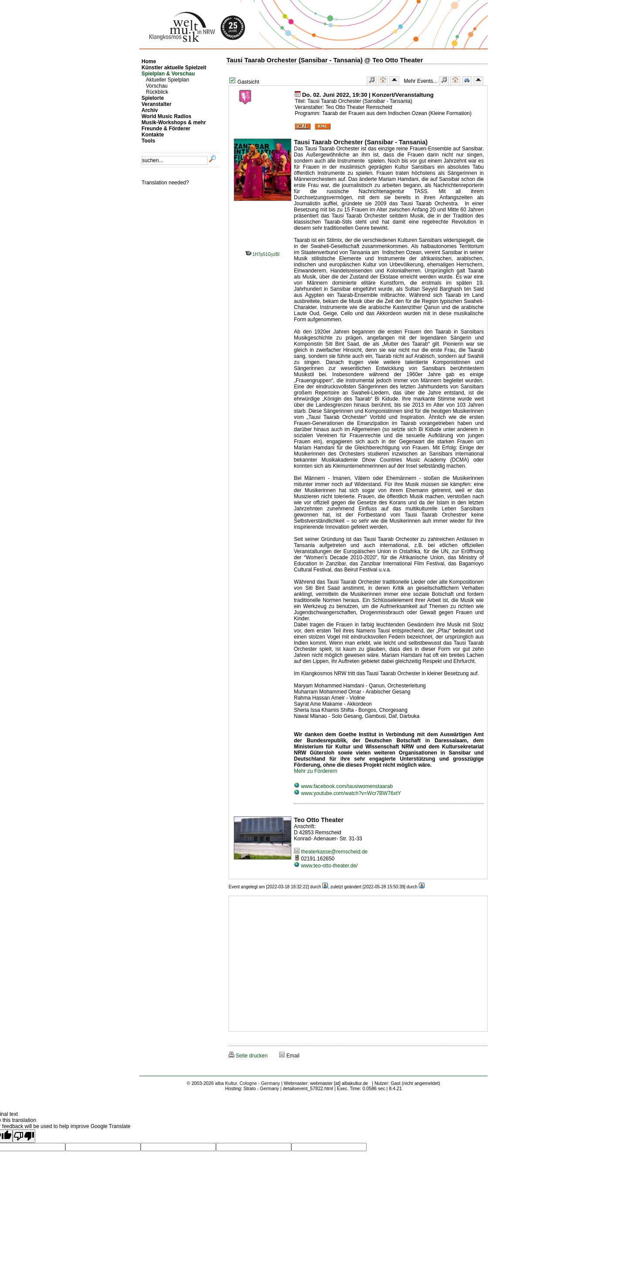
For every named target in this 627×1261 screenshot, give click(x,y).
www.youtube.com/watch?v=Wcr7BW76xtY (347, 793)
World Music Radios (166, 116)
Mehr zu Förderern (315, 771)
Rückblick (157, 92)
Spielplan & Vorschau (168, 74)
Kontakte (153, 135)
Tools (148, 141)
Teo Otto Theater (319, 819)
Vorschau (157, 86)
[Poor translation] (24, 1136)
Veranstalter (157, 104)
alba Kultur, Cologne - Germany (247, 1083)
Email (289, 1056)
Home (149, 61)
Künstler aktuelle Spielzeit (174, 68)
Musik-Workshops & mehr (174, 122)
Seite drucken (248, 1056)
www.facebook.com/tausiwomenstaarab (343, 786)
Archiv (150, 110)
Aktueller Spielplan (167, 80)
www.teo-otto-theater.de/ (325, 866)
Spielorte (153, 98)
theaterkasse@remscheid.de (330, 852)
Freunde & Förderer (166, 129)
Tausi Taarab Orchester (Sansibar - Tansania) (361, 142)
